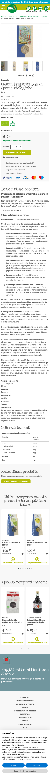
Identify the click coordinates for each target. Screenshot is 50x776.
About (25, 707)
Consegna (25, 697)
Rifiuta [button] (13, 765)
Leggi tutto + (7, 117)
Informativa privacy (25, 701)
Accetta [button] (36, 765)
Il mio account (25, 724)
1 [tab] (19, 568)
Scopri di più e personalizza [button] (25, 771)
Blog (25, 727)
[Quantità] (16, 147)
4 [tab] (25, 568)
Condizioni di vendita (25, 704)
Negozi (25, 721)
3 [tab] (23, 568)
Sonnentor (5, 80)
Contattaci (25, 714)
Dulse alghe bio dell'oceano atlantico (12, 621)
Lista (40, 9)
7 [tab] (31, 568)
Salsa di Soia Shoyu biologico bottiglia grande (36, 622)
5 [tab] (27, 568)
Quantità (6, 147)
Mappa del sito (25, 718)
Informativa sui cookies (25, 711)
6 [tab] (29, 568)
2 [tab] (21, 568)
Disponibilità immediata (13, 560)
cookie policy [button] (19, 745)
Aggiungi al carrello (17, 152)
